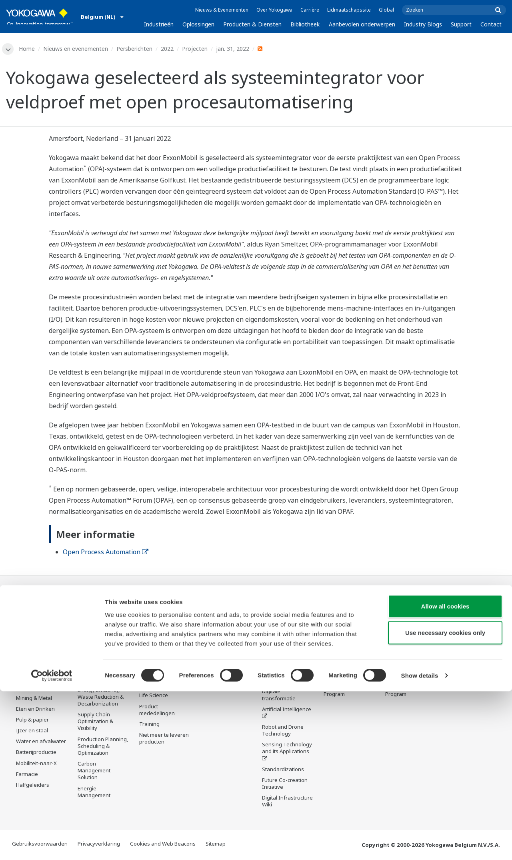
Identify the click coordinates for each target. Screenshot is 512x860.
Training (149, 725)
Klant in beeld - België (342, 674)
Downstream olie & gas (39, 627)
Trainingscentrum (345, 648)
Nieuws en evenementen (76, 48)
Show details (419, 844)
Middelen (211, 630)
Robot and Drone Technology (283, 732)
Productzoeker (342, 659)
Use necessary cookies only (445, 801)
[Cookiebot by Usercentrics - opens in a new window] (52, 844)
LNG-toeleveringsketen (38, 645)
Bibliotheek (305, 24)
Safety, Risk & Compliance (94, 641)
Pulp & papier (32, 720)
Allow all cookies (445, 775)
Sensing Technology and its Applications (287, 749)
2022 (168, 48)
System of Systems (285, 671)
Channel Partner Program (344, 691)
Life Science (153, 696)
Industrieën (159, 24)
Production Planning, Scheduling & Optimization (103, 746)
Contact (491, 24)
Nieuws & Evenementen (221, 9)
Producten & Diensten (252, 24)
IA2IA (269, 682)
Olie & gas (28, 613)
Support (461, 24)
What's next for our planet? (285, 628)
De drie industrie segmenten (282, 646)
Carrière (309, 9)
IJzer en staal (32, 731)
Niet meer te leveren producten (164, 740)
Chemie (25, 659)
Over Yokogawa (274, 9)
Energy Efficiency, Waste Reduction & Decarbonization (101, 697)
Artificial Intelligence (286, 710)
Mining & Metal (34, 698)
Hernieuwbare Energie (33, 685)
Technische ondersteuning (342, 616)
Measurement (156, 646)
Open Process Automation (105, 552)
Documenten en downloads (219, 616)
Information (153, 624)
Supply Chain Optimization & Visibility (95, 722)
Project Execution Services (160, 672)
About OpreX (277, 660)
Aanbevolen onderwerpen (362, 24)
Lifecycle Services (160, 686)
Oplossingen (198, 24)
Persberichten (136, 48)
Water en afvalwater (41, 742)
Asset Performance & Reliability (101, 659)
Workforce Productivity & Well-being (101, 619)
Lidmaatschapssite (349, 9)
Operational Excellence (92, 677)
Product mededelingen (157, 711)
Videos (208, 641)
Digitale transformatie (279, 696)
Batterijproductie (36, 753)
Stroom (25, 670)
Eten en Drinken (35, 710)
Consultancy (154, 657)
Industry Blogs (423, 24)
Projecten (196, 48)
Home (28, 48)
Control (148, 635)
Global (386, 9)
